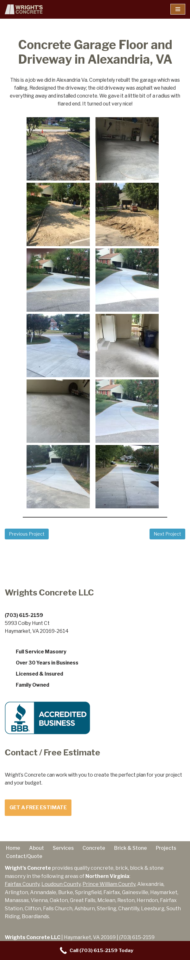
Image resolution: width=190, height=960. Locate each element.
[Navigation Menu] (177, 9)
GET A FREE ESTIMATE (38, 811)
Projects (169, 852)
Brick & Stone (133, 852)
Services (64, 852)
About (36, 852)
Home (13, 852)
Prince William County (109, 888)
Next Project (167, 536)
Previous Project (27, 536)
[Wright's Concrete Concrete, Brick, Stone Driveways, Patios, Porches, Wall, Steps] (24, 9)
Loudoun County (61, 888)
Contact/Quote (25, 860)
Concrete (95, 852)
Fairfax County (22, 888)
